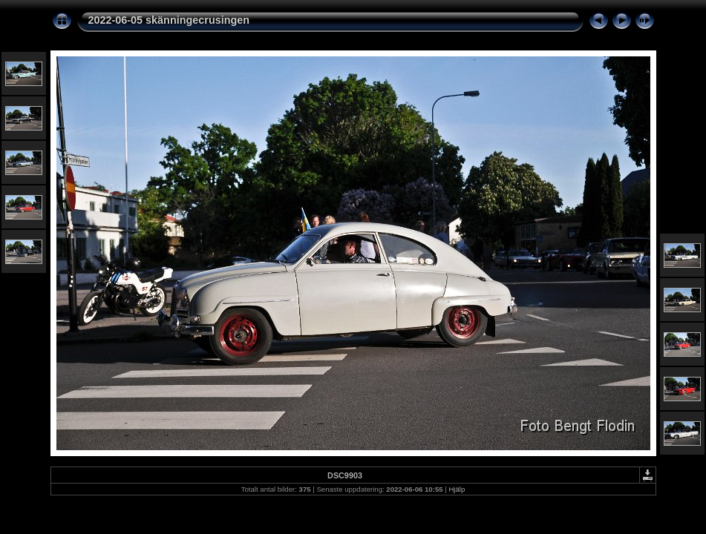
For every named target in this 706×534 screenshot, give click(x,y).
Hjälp (456, 489)
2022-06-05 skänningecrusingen (169, 20)
